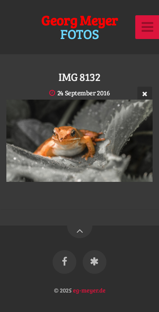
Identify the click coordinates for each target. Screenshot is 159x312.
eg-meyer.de (89, 290)
